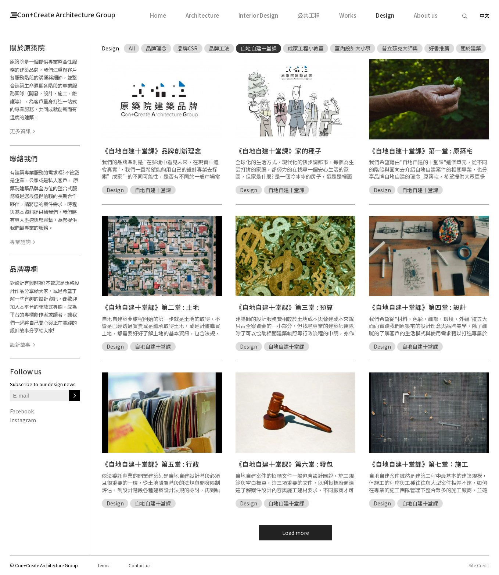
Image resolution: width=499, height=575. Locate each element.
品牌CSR (187, 48)
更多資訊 (22, 131)
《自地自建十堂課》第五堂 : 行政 (150, 464)
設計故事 (22, 345)
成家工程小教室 (306, 48)
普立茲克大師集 (400, 48)
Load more (295, 532)
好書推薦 (439, 48)
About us (426, 15)
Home (158, 15)
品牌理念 (156, 48)
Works (347, 15)
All (132, 48)
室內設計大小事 (353, 48)
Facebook (22, 411)
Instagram (23, 420)
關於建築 (470, 48)
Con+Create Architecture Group (76, 15)
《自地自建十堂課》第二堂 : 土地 (150, 307)
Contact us (139, 565)
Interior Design (258, 15)
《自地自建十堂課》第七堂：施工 (418, 464)
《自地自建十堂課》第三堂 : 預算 (284, 307)
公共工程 (309, 15)
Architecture (202, 15)
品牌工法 (219, 48)
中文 (484, 15)
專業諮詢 (22, 242)
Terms (103, 565)
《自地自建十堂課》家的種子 (279, 150)
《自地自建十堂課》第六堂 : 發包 (284, 464)
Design (385, 15)
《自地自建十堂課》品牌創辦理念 (151, 150)
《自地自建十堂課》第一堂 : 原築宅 (421, 150)
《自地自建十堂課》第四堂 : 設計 (417, 307)
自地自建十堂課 (259, 48)
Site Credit (479, 565)
